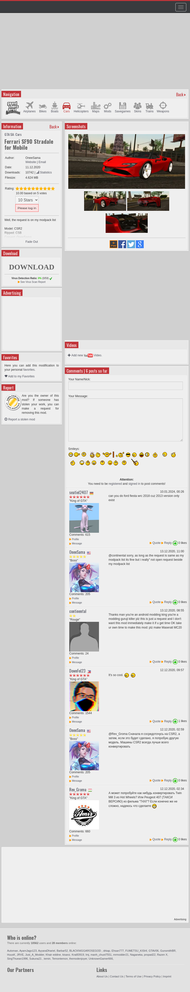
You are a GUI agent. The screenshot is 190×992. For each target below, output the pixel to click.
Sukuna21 (36, 958)
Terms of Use (133, 976)
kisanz (66, 954)
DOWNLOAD (31, 267)
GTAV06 (154, 950)
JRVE (20, 954)
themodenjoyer (78, 958)
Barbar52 (62, 950)
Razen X (162, 954)
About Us (102, 976)
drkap (106, 950)
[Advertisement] (95, 53)
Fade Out (31, 241)
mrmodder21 (120, 954)
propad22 (150, 954)
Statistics (44, 172)
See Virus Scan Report (33, 282)
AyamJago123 (28, 950)
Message (75, 543)
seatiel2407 (78, 492)
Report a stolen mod (19, 419)
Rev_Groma (77, 790)
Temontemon (60, 958)
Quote (156, 543)
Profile (74, 539)
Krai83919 (78, 954)
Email (42, 162)
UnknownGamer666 (101, 958)
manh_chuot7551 (101, 954)
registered (115, 483)
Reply (168, 543)
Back (179, 94)
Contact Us (116, 976)
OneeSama (77, 552)
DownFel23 (77, 671)
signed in (134, 483)
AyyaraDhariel (46, 950)
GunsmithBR (167, 950)
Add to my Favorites (19, 376)
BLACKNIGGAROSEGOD (85, 950)
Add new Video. (85, 355)
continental (77, 611)
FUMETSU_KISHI (136, 950)
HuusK (11, 954)
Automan (12, 950)
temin (47, 958)
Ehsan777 (118, 950)
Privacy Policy (152, 976)
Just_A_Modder (34, 954)
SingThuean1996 (17, 958)
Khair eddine (53, 954)
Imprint (167, 976)
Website (30, 162)
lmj (87, 954)
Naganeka (136, 954)
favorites (28, 369)
